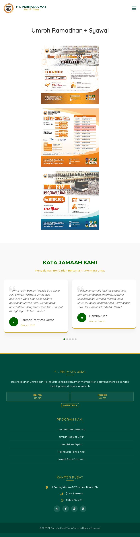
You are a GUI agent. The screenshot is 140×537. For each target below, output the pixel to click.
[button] (64, 339)
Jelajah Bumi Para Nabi (71, 459)
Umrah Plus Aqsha (71, 444)
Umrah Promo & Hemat (71, 429)
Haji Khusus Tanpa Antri (71, 452)
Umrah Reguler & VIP (71, 437)
